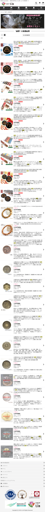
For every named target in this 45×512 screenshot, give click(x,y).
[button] (36, 3)
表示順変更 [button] (26, 35)
